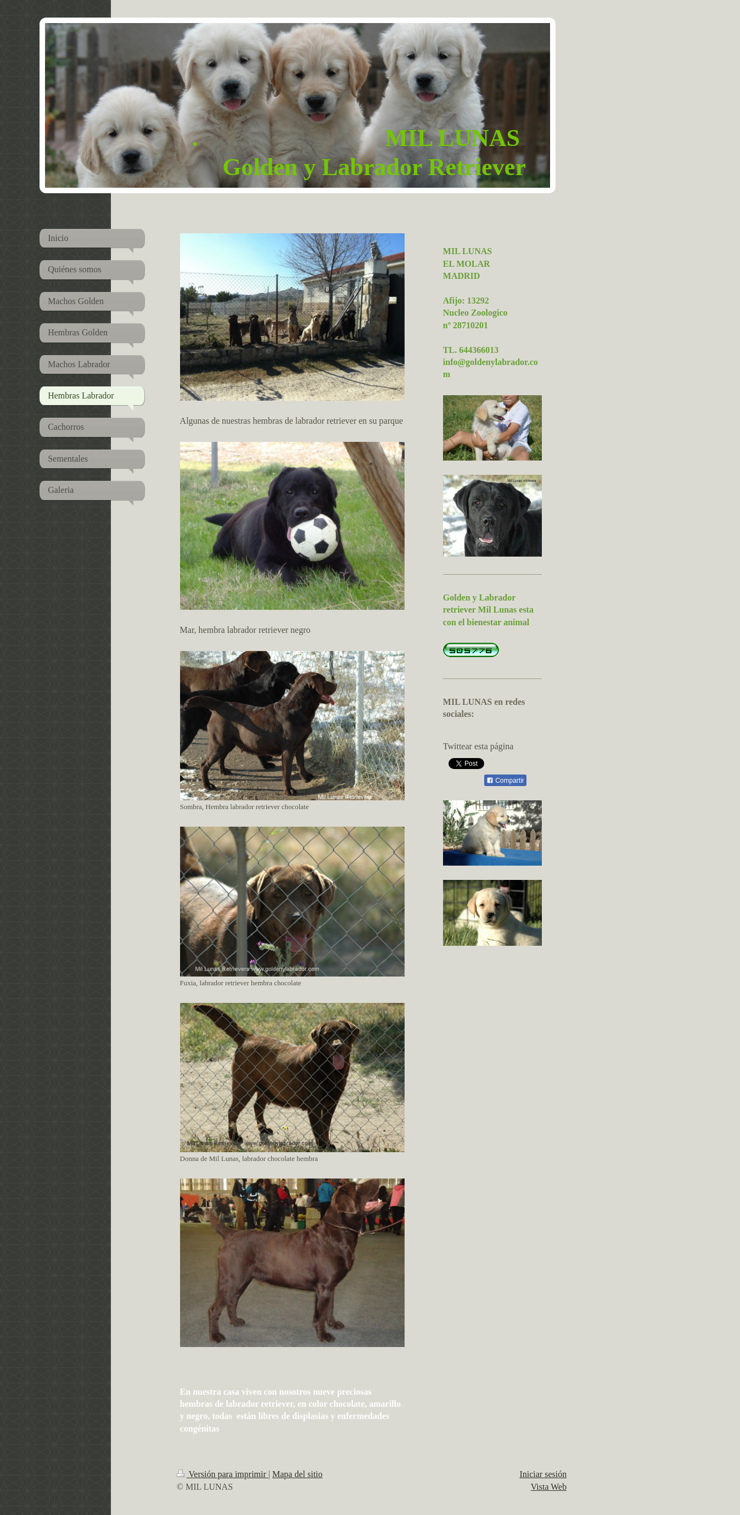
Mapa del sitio (297, 1474)
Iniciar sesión (543, 1474)
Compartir (505, 780)
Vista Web (549, 1486)
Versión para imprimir (222, 1474)
